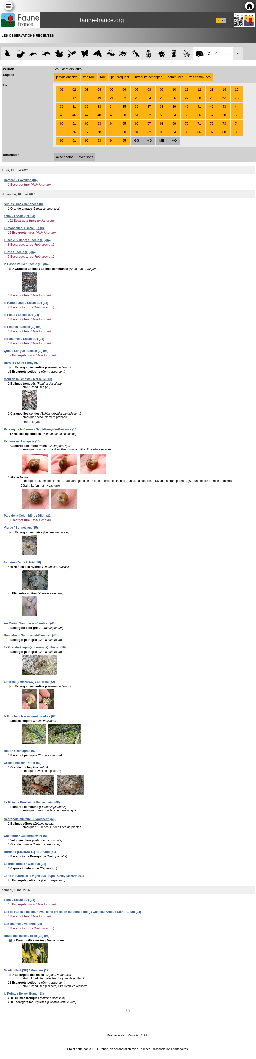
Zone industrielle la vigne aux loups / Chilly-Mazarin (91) (44, 876)
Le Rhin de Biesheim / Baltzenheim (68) (32, 802)
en (223, 20)
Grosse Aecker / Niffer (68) (23, 763)
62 (86, 123)
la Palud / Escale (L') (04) (21, 315)
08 (149, 89)
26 (174, 98)
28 (199, 98)
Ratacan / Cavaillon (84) (21, 180)
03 (86, 89)
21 (112, 98)
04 (99, 89)
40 (186, 106)
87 (212, 132)
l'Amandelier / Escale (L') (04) (25, 228)
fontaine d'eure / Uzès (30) (22, 562)
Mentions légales (116, 1035)
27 (186, 98)
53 (162, 115)
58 (224, 115)
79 (112, 132)
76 (74, 132)
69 (174, 123)
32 (86, 106)
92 (86, 140)
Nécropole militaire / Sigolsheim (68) (30, 819)
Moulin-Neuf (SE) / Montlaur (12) (27, 970)
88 (224, 132)
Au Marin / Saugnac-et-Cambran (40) (30, 623)
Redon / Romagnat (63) (20, 751)
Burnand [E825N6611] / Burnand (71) (30, 852)
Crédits (145, 1035)
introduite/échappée (148, 77)
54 (174, 115)
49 (112, 115)
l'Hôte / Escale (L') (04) (20, 252)
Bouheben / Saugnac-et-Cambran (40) (31, 635)
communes (176, 77)
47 (86, 115)
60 (62, 123)
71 (199, 123)
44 (236, 106)
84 (174, 132)
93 (99, 140)
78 (99, 132)
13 (212, 89)
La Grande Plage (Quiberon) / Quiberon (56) (35, 647)
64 (112, 123)
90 (62, 140)
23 (136, 98)
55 (186, 115)
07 (136, 89)
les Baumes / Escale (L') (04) (24, 339)
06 (124, 89)
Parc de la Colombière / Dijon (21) (28, 515)
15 (236, 89)
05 (112, 89)
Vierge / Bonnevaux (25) (21, 528)
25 (162, 98)
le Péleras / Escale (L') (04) (23, 327)
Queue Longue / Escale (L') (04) (26, 351)
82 (149, 132)
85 (186, 132)
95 (124, 140)
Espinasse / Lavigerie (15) (22, 441)
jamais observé (67, 77)
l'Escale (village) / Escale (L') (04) (27, 240)
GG (136, 140)
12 (199, 89)
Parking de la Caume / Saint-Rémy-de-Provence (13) (41, 429)
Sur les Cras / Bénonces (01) (24, 204)
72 (212, 123)
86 (199, 132)
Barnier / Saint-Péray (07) (22, 363)
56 (199, 115)
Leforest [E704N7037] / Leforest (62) (29, 682)
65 (124, 123)
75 (62, 132)
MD (149, 140)
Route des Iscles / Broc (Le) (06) (27, 936)
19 (99, 98)
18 (86, 98)
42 (212, 106)
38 (162, 106)
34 (112, 106)
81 (136, 132)
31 (74, 106)
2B (237, 98)
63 (99, 123)
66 (136, 123)
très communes (199, 77)
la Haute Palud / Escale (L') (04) (26, 303)
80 (124, 132)
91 (74, 140)
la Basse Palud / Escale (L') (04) (26, 264)
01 (62, 89)
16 (62, 98)
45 (62, 115)
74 (236, 123)
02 (74, 89)
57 (212, 115)
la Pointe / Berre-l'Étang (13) (24, 993)
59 (236, 115)
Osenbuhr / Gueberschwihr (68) (26, 836)
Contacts (133, 1035)
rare (103, 77)
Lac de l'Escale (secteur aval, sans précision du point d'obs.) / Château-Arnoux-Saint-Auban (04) (72, 912)
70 (186, 123)
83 (162, 132)
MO (174, 140)
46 (74, 115)
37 (149, 106)
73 (224, 123)
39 (174, 106)
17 (74, 98)
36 (136, 106)
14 (224, 89)
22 (124, 98)
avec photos (65, 157)
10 (174, 89)
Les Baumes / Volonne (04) (23, 924)
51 (136, 115)
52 (149, 115)
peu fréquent (120, 77)
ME (162, 140)
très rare (89, 77)
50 (124, 115)
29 (212, 98)
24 (149, 98)
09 (162, 89)
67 (149, 123)
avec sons (86, 157)
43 (224, 106)
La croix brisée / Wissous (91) (25, 864)
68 (162, 123)
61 (74, 123)
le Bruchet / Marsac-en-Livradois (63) (30, 716)
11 (186, 89)
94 (112, 140)
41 (199, 106)
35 (124, 106)
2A (224, 98)
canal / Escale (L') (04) (19, 216)
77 (86, 132)
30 (62, 106)
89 (236, 132)
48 (99, 115)
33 (99, 106)
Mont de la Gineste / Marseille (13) (28, 379)
